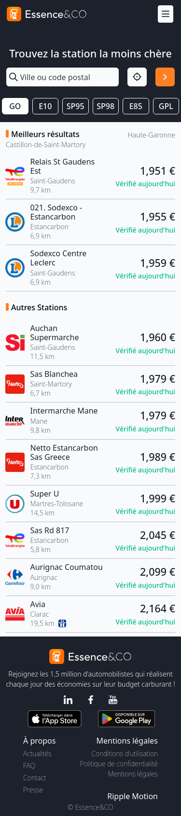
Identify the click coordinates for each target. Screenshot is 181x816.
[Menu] (165, 14)
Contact (34, 777)
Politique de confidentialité (119, 763)
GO (15, 106)
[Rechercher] (165, 77)
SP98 (105, 106)
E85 (135, 106)
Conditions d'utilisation (124, 753)
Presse (33, 789)
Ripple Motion (132, 796)
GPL (166, 106)
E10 (45, 106)
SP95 (75, 106)
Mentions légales (133, 773)
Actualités (37, 753)
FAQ (29, 765)
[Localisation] (137, 77)
